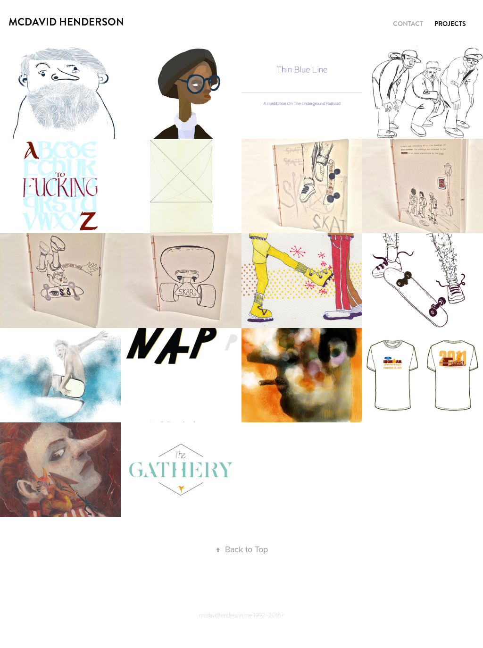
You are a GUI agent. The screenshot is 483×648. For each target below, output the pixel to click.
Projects (450, 23)
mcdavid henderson (66, 22)
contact (408, 23)
